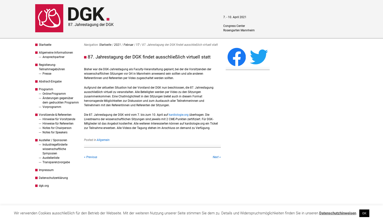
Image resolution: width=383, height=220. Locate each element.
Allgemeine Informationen (56, 52)
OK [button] (364, 213)
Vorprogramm (52, 107)
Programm (46, 89)
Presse (47, 73)
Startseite (45, 44)
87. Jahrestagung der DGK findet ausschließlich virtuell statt (149, 57)
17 (137, 44)
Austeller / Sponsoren (53, 140)
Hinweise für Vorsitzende (59, 119)
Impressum (46, 170)
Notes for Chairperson (57, 128)
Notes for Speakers (55, 132)
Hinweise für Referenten (58, 123)
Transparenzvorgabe (56, 162)
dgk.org (44, 185)
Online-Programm (54, 93)
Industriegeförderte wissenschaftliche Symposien (55, 149)
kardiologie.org (179, 114)
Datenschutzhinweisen (337, 213)
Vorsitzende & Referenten (55, 114)
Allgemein (103, 140)
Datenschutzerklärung (53, 178)
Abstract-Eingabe (50, 81)
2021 (117, 44)
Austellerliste (51, 158)
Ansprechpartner (53, 57)
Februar (128, 44)
